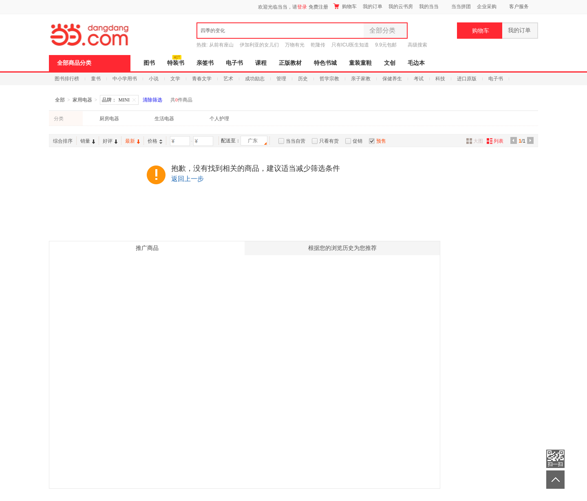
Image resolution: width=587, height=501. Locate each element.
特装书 (175, 63)
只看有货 (329, 141)
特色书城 (325, 63)
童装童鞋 (360, 63)
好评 (110, 141)
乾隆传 (318, 45)
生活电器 (164, 118)
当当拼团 (461, 6)
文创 (389, 63)
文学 (175, 79)
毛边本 (416, 63)
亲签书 (205, 63)
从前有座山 (221, 45)
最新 (132, 141)
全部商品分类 (74, 63)
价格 (155, 141)
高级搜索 (417, 45)
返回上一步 (187, 178)
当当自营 (295, 141)
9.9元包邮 (386, 45)
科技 (440, 79)
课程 (261, 63)
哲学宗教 (329, 79)
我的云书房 (400, 6)
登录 (302, 7)
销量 (87, 141)
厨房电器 (109, 118)
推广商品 (147, 248)
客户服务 (519, 6)
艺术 (228, 79)
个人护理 (219, 118)
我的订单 (372, 6)
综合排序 (63, 141)
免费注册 (318, 7)
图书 (149, 63)
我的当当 (429, 6)
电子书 (234, 63)
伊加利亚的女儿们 (259, 45)
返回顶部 (555, 479)
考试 (419, 79)
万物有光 (295, 45)
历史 (303, 79)
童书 (96, 79)
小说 (154, 79)
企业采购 (487, 6)
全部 (60, 100)
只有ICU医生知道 (350, 45)
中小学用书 (125, 79)
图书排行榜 (67, 79)
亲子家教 (361, 79)
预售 (381, 141)
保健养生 (392, 79)
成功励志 (255, 79)
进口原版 (467, 79)
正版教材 (290, 63)
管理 (281, 79)
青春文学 (202, 79)
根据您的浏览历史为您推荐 (342, 248)
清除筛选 (152, 100)
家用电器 (82, 100)
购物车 (345, 6)
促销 (357, 141)
